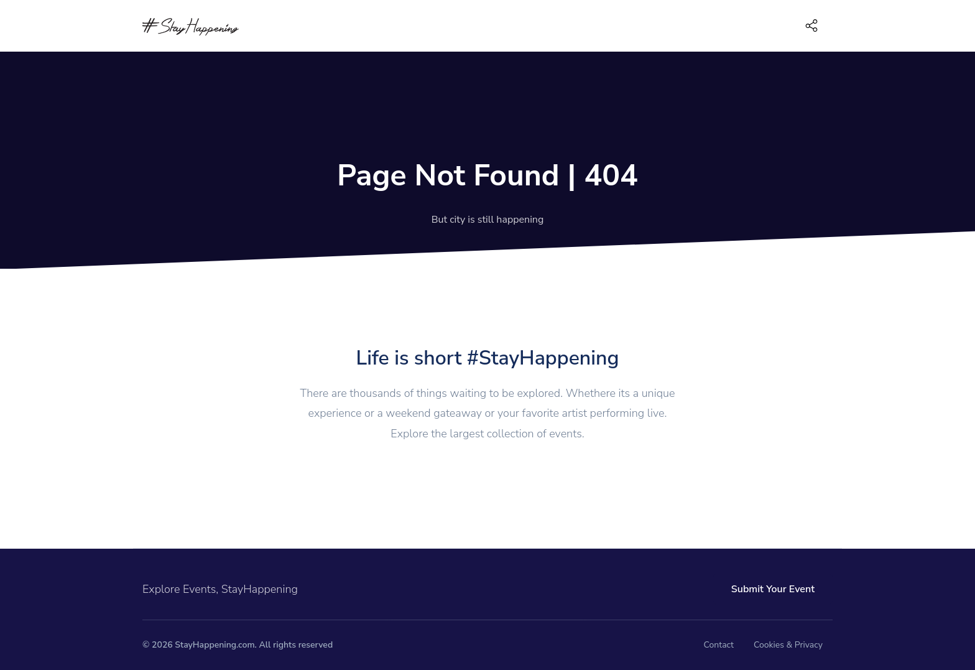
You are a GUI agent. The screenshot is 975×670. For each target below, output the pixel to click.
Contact (719, 645)
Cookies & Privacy (788, 645)
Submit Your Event (773, 589)
